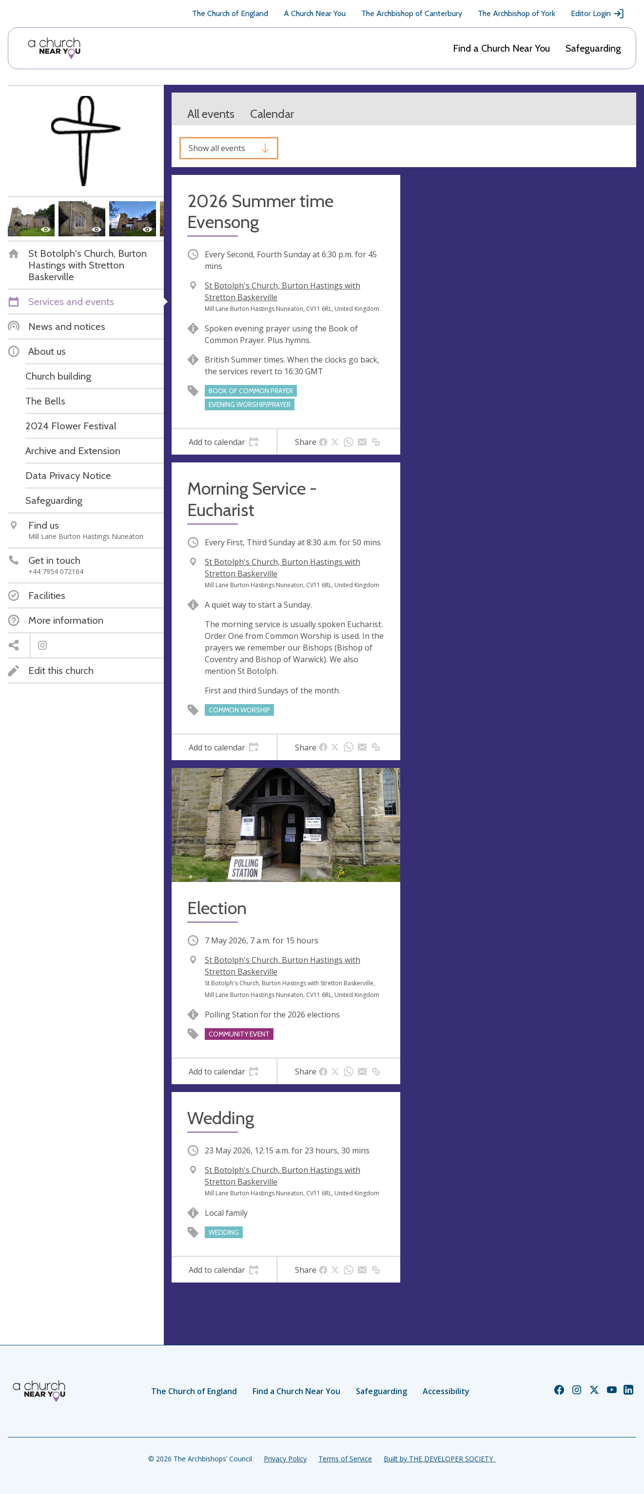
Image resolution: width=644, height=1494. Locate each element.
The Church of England (230, 13)
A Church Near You (315, 13)
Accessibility (446, 1391)
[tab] (224, 442)
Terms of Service (345, 1458)
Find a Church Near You (501, 48)
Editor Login (597, 13)
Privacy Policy (285, 1458)
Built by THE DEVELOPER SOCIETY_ (440, 1458)
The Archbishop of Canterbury (411, 13)
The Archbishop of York (516, 13)
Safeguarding (593, 48)
